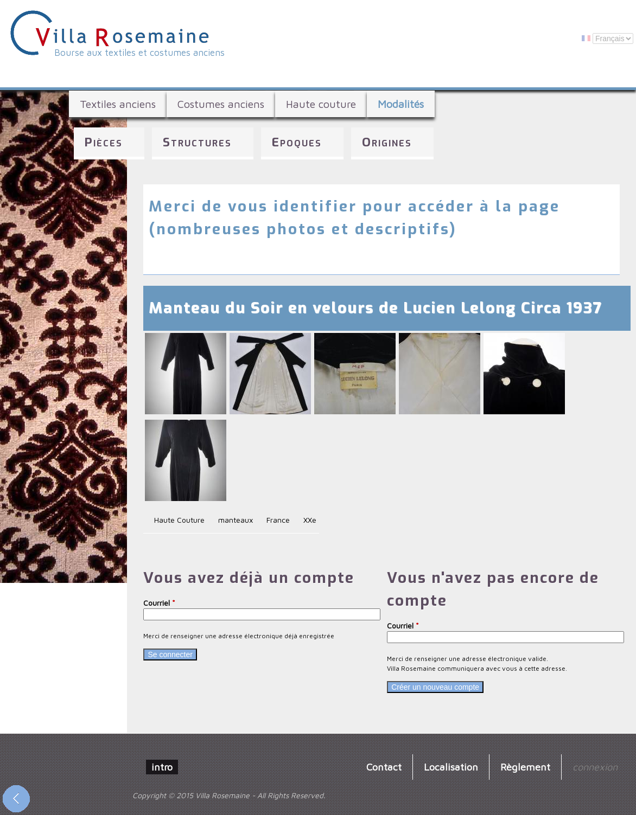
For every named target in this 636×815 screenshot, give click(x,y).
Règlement (525, 767)
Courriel (159, 602)
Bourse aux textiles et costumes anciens (139, 52)
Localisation (451, 767)
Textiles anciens (118, 104)
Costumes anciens (220, 104)
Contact (384, 767)
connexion (595, 767)
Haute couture (321, 104)
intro (162, 767)
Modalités (401, 104)
